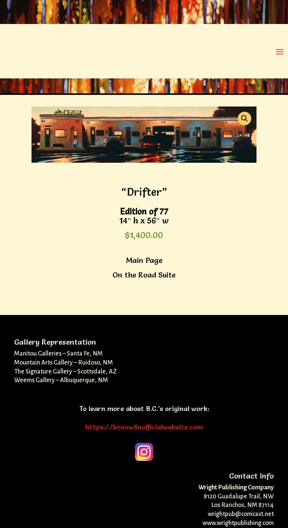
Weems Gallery (34, 380)
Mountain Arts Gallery (43, 362)
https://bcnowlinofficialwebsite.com (144, 427)
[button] (244, 118)
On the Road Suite (144, 274)
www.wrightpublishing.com (238, 523)
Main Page (144, 260)
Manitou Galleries (38, 353)
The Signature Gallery (43, 371)
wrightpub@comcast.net (241, 514)
